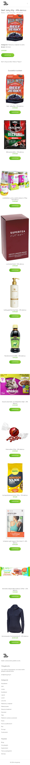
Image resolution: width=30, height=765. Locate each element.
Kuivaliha (22, 44)
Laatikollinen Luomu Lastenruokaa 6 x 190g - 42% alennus (15, 198)
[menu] (27, 3)
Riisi (2, 726)
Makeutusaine (5, 706)
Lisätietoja (7, 55)
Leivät (2, 698)
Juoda (3, 689)
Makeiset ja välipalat (13, 44)
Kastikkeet (4, 692)
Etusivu (3, 12)
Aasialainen (4, 683)
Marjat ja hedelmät (6, 709)
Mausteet (3, 712)
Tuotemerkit (4, 732)
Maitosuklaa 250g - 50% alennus (15, 449)
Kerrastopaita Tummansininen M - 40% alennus (15, 636)
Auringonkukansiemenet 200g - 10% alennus (15, 495)
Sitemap (3, 754)
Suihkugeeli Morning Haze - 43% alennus (15, 310)
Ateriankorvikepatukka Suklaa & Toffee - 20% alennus (15, 589)
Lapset (3, 695)
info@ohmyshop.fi (6, 674)
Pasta (2, 721)
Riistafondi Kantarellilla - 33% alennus (15, 356)
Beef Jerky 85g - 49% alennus (15, 106)
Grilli (2, 686)
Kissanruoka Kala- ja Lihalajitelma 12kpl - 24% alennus (15, 402)
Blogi (2, 742)
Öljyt (2, 715)
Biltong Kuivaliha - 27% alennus (15, 152)
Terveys (3, 729)
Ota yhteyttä (4, 745)
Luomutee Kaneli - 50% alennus (15, 264)
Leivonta (3, 700)
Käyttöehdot (4, 748)
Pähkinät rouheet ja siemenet (9, 718)
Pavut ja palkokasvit (6, 723)
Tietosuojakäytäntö (6, 751)
